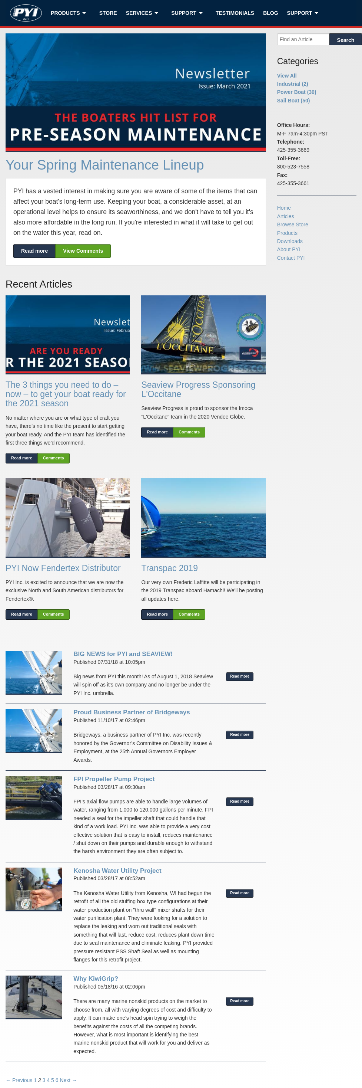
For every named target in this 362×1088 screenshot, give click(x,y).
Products (65, 13)
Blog (270, 13)
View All (287, 76)
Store (108, 13)
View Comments (83, 251)
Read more (34, 251)
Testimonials (235, 13)
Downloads (290, 241)
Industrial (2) (292, 84)
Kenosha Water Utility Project (117, 870)
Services (139, 13)
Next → (68, 1080)
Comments (53, 458)
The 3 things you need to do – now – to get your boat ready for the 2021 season (66, 394)
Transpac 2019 (169, 568)
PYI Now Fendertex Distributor (63, 568)
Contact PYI (291, 258)
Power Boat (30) (296, 92)
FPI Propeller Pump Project (114, 779)
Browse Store (292, 224)
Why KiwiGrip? (95, 978)
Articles (285, 216)
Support (183, 13)
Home (284, 208)
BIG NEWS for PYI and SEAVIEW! (123, 654)
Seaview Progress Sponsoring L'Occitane (198, 389)
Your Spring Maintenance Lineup (105, 165)
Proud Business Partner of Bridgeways (131, 712)
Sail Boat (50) (293, 101)
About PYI (288, 249)
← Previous (19, 1080)
